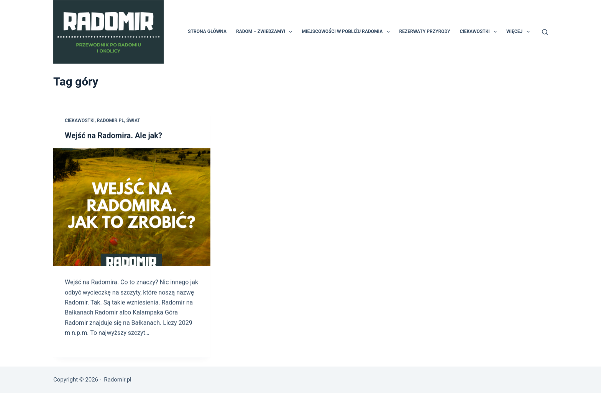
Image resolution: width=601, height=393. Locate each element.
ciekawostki (80, 120)
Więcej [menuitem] (519, 31)
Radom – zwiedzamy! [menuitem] (265, 31)
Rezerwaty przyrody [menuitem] (424, 31)
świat (133, 120)
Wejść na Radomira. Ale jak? (113, 135)
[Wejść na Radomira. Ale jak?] (131, 207)
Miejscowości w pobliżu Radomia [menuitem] (347, 31)
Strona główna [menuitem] (207, 31)
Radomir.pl (110, 120)
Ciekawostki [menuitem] (480, 31)
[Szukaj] (545, 32)
